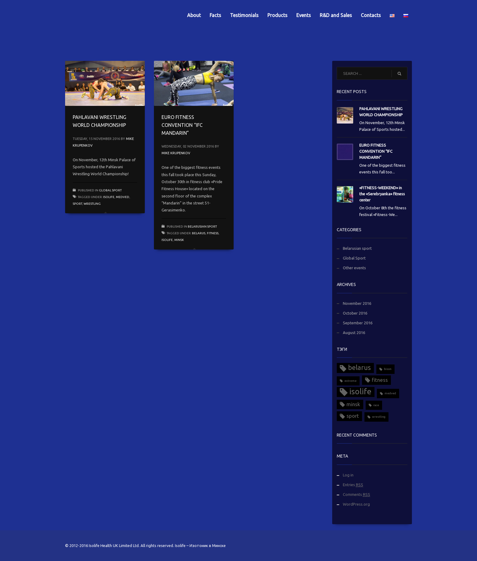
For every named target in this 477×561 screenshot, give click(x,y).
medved (122, 197)
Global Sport (110, 190)
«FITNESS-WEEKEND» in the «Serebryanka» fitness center (382, 194)
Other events (354, 268)
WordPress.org (356, 504)
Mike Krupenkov (176, 153)
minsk (179, 240)
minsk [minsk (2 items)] (353, 404)
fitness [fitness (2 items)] (380, 380)
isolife (108, 197)
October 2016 (355, 313)
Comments (356, 494)
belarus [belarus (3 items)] (359, 367)
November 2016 (357, 303)
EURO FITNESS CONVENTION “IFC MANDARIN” (182, 124)
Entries (353, 485)
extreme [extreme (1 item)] (350, 380)
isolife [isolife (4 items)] (360, 391)
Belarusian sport (202, 226)
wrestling (92, 203)
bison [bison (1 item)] (388, 369)
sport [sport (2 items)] (352, 416)
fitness (212, 233)
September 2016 (357, 323)
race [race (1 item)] (376, 405)
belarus (198, 233)
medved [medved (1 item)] (390, 393)
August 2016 (354, 332)
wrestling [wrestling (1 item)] (378, 416)
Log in (348, 475)
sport (77, 203)
